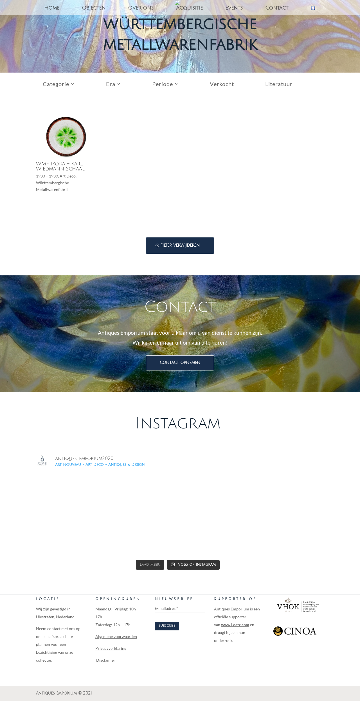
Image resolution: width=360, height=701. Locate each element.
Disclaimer (105, 660)
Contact (276, 8)
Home (51, 8)
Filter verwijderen (180, 245)
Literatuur (278, 84)
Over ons (141, 8)
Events (234, 8)
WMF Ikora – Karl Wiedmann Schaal (60, 166)
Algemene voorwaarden (116, 636)
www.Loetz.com (235, 624)
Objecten (93, 8)
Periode (162, 84)
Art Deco (68, 176)
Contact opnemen (180, 363)
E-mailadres (166, 608)
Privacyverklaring (110, 648)
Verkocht (222, 84)
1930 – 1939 (47, 176)
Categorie (56, 84)
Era (110, 84)
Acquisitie (189, 8)
